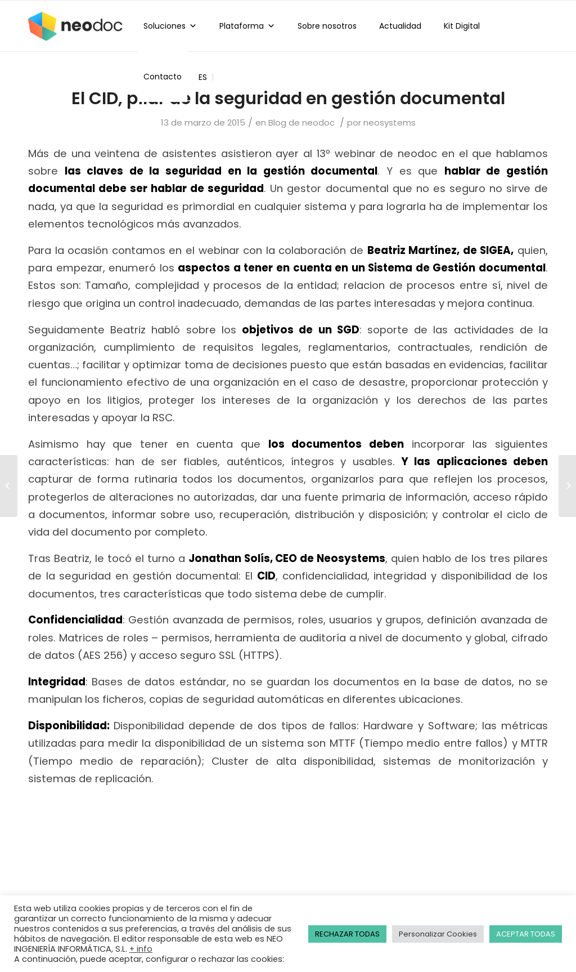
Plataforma (247, 26)
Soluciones (170, 26)
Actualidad (400, 26)
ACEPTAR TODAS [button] (525, 934)
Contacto (162, 76)
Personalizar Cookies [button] (438, 934)
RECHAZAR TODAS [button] (347, 934)
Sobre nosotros (327, 26)
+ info (140, 949)
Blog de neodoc (301, 122)
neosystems (389, 122)
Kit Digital (462, 26)
